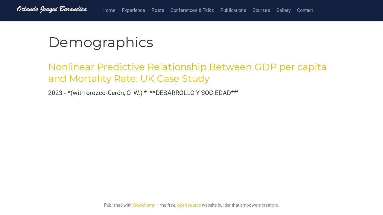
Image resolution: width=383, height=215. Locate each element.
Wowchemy (144, 205)
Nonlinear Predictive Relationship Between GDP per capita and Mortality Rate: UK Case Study (187, 72)
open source (189, 205)
